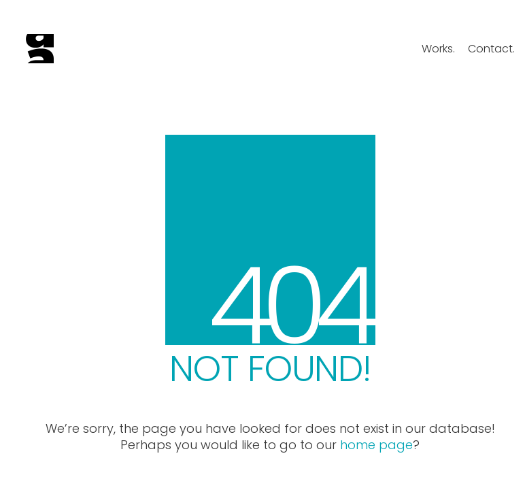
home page (376, 445)
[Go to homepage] (39, 48)
